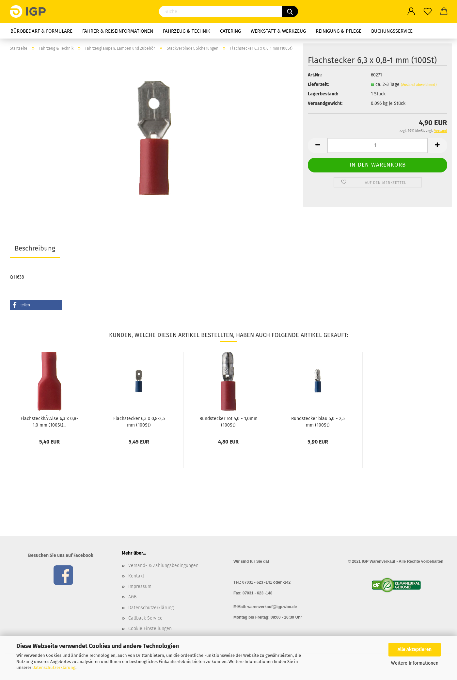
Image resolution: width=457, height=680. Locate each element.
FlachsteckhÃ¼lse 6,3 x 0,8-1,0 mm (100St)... (49, 421)
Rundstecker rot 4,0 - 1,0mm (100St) (228, 421)
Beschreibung (35, 248)
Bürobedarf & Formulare (41, 31)
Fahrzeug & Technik (186, 31)
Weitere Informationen (414, 663)
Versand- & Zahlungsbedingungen (163, 565)
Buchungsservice (392, 31)
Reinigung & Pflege (338, 31)
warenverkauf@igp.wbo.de (272, 607)
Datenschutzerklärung (53, 667)
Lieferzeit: (318, 84)
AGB (132, 597)
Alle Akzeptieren (415, 649)
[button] (36, 305)
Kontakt (136, 576)
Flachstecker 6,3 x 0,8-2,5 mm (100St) (139, 421)
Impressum (139, 586)
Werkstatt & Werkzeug (278, 31)
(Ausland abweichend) (419, 85)
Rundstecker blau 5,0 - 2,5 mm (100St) (318, 421)
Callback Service (145, 618)
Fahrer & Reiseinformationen (117, 31)
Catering (230, 31)
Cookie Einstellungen (150, 628)
